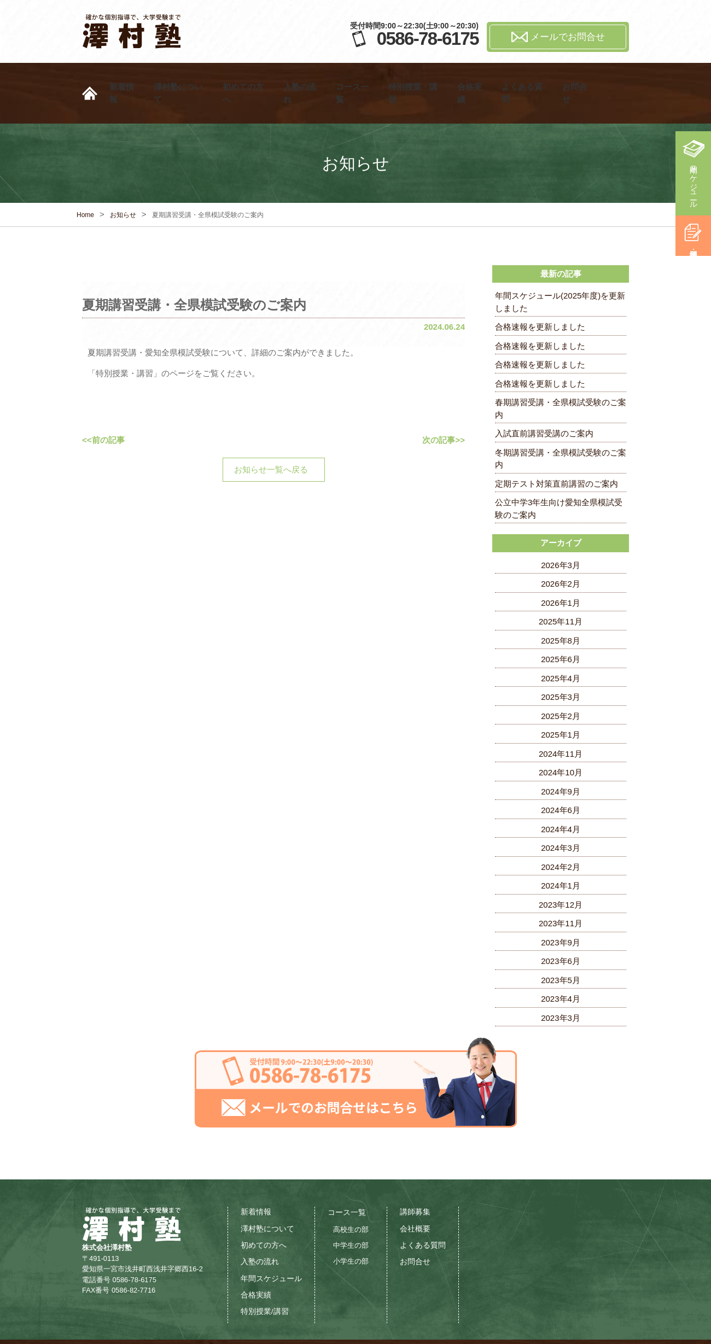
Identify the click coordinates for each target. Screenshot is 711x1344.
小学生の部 (351, 1234)
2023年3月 (560, 990)
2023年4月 (560, 971)
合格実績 (473, 79)
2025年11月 (560, 594)
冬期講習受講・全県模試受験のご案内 (560, 431)
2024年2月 (560, 839)
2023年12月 (560, 877)
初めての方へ (246, 79)
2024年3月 (560, 820)
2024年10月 (560, 745)
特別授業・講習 (416, 79)
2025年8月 (560, 613)
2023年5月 (560, 952)
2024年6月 (560, 782)
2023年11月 (560, 896)
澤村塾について (182, 79)
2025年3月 (560, 669)
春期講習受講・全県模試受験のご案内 (560, 381)
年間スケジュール (693, 182)
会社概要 (415, 1201)
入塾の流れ (303, 79)
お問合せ (578, 79)
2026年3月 (560, 537)
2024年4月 (560, 802)
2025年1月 (560, 707)
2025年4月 (560, 651)
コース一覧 (355, 79)
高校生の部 (351, 1202)
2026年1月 (560, 575)
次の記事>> (443, 412)
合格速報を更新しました (540, 299)
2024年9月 (560, 764)
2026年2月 (560, 556)
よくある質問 (525, 79)
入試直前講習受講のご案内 (544, 406)
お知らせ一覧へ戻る (271, 442)
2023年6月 (560, 933)
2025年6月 (560, 631)
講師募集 (415, 1185)
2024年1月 (560, 858)
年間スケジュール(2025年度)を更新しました (560, 274)
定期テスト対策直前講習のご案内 (556, 456)
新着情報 (125, 79)
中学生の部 (351, 1218)
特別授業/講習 (265, 1284)
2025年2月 (560, 688)
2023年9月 (560, 915)
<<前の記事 (103, 412)
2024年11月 (560, 726)
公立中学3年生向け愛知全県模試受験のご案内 (558, 481)
